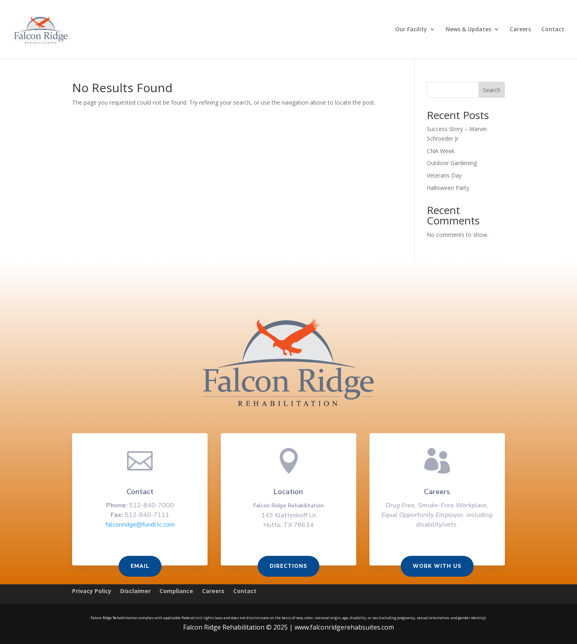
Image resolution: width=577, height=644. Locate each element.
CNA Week (440, 151)
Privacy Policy (91, 591)
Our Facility (411, 29)
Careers (520, 29)
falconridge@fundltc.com (142, 525)
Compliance (176, 591)
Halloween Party (448, 188)
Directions (288, 566)
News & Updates (468, 29)
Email (142, 566)
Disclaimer (135, 591)
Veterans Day (444, 175)
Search (491, 90)
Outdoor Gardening (452, 163)
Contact (552, 29)
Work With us (435, 566)
